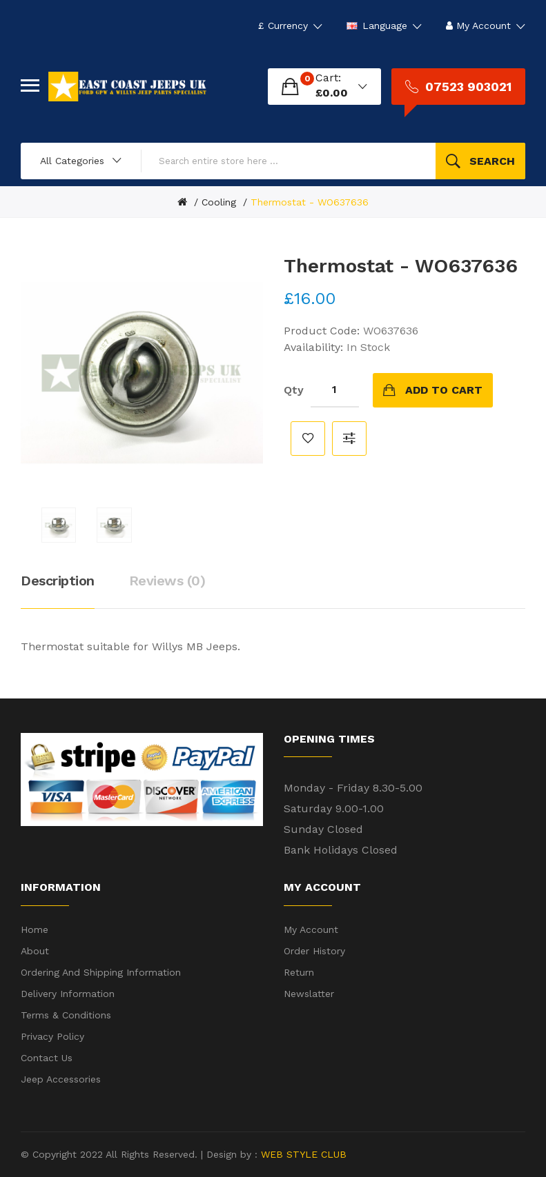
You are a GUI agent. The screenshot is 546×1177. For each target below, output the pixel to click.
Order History (314, 950)
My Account (311, 929)
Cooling (219, 202)
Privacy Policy (52, 1036)
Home (34, 929)
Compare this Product (349, 438)
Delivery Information (68, 993)
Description (58, 580)
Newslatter (309, 993)
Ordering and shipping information (101, 972)
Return (299, 972)
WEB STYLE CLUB (302, 1154)
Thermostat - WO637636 (310, 202)
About (35, 950)
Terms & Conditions (66, 1014)
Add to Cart (443, 389)
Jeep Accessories (61, 1079)
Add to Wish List (308, 438)
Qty (294, 389)
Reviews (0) (167, 580)
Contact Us (46, 1057)
